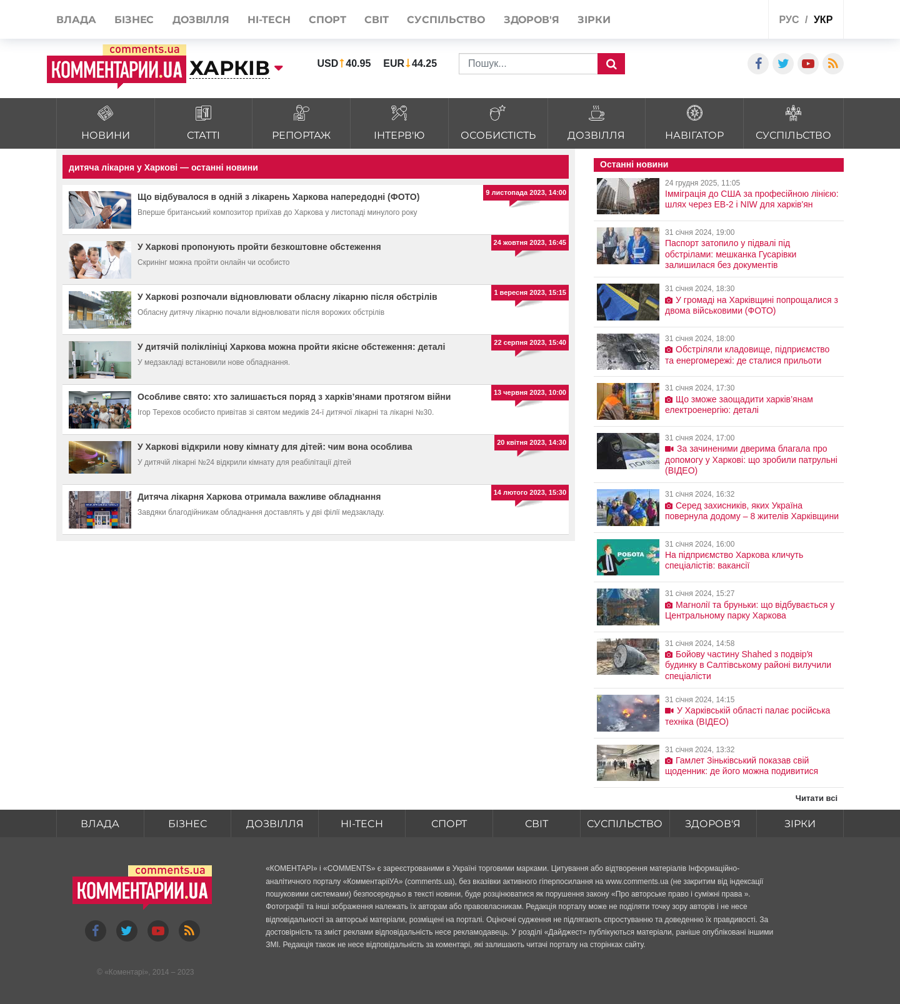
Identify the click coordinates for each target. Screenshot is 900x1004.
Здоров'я (713, 824)
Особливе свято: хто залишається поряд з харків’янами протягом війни (294, 397)
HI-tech (362, 824)
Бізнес (187, 824)
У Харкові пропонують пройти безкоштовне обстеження (259, 247)
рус (789, 19)
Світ (536, 824)
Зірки (800, 824)
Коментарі (126, 972)
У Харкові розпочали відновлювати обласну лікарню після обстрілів (288, 297)
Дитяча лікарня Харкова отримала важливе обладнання (259, 497)
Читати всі (817, 798)
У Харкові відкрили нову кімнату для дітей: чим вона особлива (275, 447)
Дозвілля (275, 824)
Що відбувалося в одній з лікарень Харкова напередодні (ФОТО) (278, 197)
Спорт (449, 824)
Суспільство (624, 824)
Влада (100, 824)
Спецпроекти (712, 21)
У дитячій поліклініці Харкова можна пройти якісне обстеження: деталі (291, 347)
